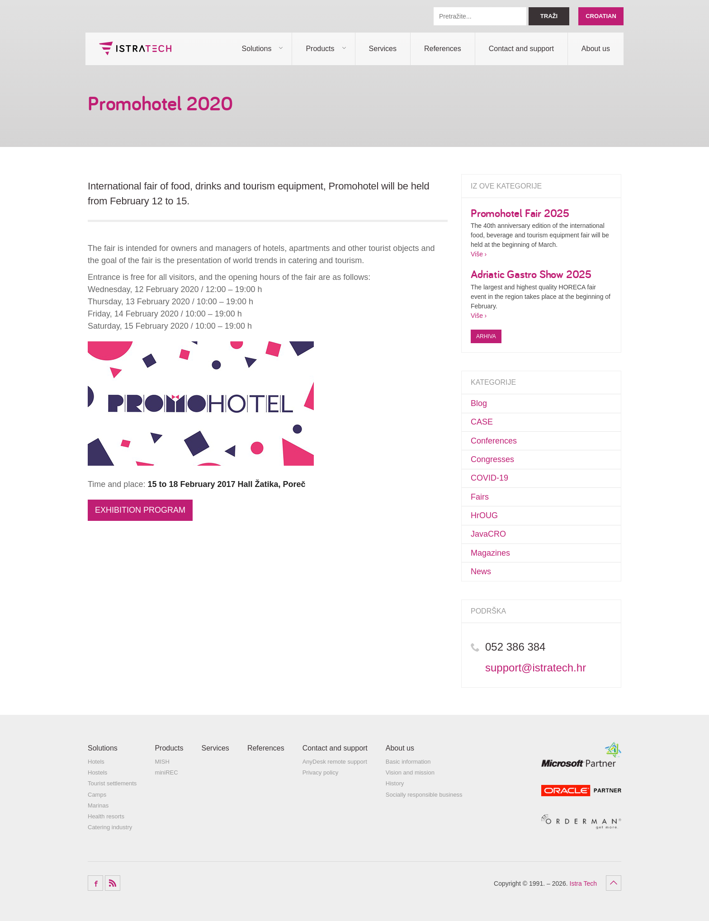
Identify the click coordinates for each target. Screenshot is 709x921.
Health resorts (106, 816)
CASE (482, 421)
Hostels (97, 772)
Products (320, 48)
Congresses (492, 459)
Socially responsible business (424, 794)
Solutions (257, 48)
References (442, 48)
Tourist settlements (112, 783)
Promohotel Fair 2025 (520, 213)
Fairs (480, 496)
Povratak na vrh (613, 883)
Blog (479, 403)
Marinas (98, 805)
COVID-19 (489, 477)
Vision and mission (410, 772)
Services (383, 48)
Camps (97, 794)
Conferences (494, 440)
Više (477, 254)
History (395, 783)
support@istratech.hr (535, 667)
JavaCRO (488, 533)
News (481, 571)
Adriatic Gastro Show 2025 (531, 274)
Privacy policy (320, 772)
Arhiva (486, 336)
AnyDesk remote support (335, 761)
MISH (162, 761)
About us (595, 48)
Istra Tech (135, 48)
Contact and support (521, 48)
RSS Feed (112, 883)
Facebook (95, 883)
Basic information (408, 761)
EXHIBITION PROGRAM (140, 510)
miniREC (166, 772)
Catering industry (110, 827)
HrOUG (484, 515)
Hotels (96, 761)
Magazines (490, 552)
